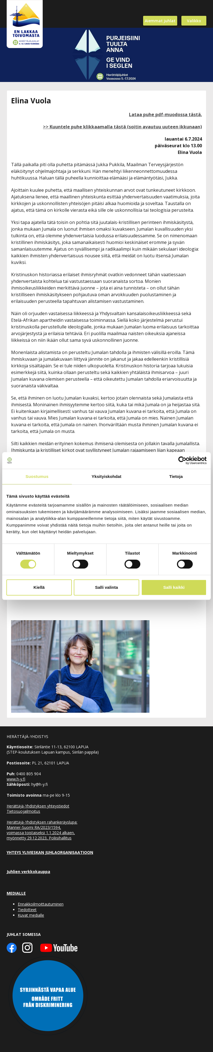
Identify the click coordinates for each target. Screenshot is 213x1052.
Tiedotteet (27, 909)
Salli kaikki (174, 587)
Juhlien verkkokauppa (28, 871)
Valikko (194, 20)
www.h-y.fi (16, 779)
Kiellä (39, 587)
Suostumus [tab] (37, 476)
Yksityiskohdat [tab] (106, 476)
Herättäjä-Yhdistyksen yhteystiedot (38, 806)
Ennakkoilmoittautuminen (41, 904)
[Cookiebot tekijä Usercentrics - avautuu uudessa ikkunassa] (182, 460)
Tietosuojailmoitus (23, 811)
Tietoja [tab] (176, 476)
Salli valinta (106, 587)
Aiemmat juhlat (160, 20)
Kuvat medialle (31, 915)
